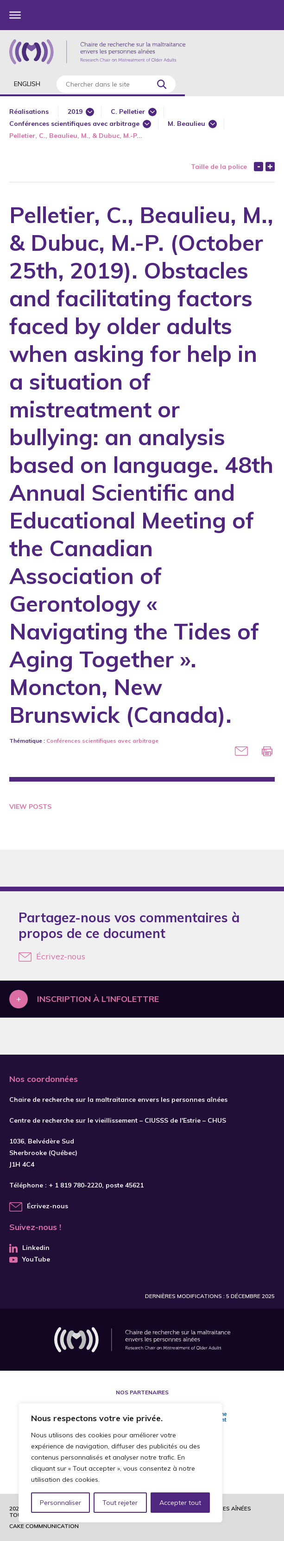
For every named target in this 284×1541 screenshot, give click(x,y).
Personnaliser (60, 1502)
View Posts (30, 806)
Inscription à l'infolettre (98, 999)
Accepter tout (180, 1502)
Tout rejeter (120, 1502)
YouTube (29, 1259)
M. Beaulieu (186, 123)
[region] (120, 1462)
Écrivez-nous (52, 956)
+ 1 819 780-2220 (75, 1185)
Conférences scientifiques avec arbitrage (74, 123)
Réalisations (29, 111)
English (27, 84)
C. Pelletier (128, 111)
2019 (75, 111)
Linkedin (29, 1247)
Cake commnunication (44, 1525)
